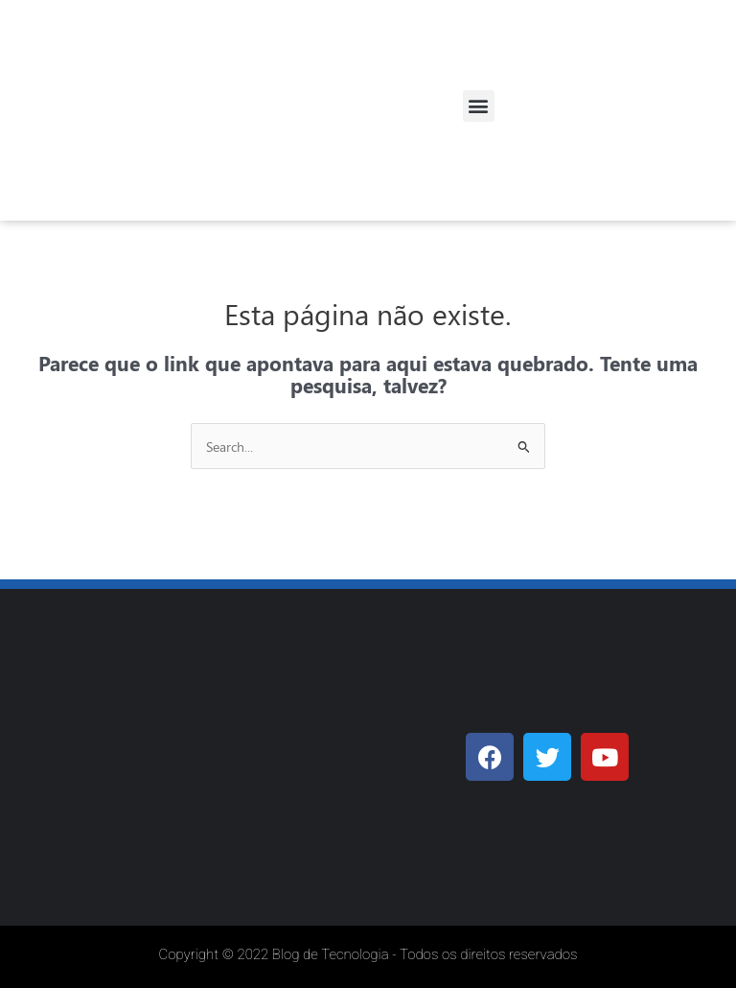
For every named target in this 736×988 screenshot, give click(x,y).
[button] (478, 106)
